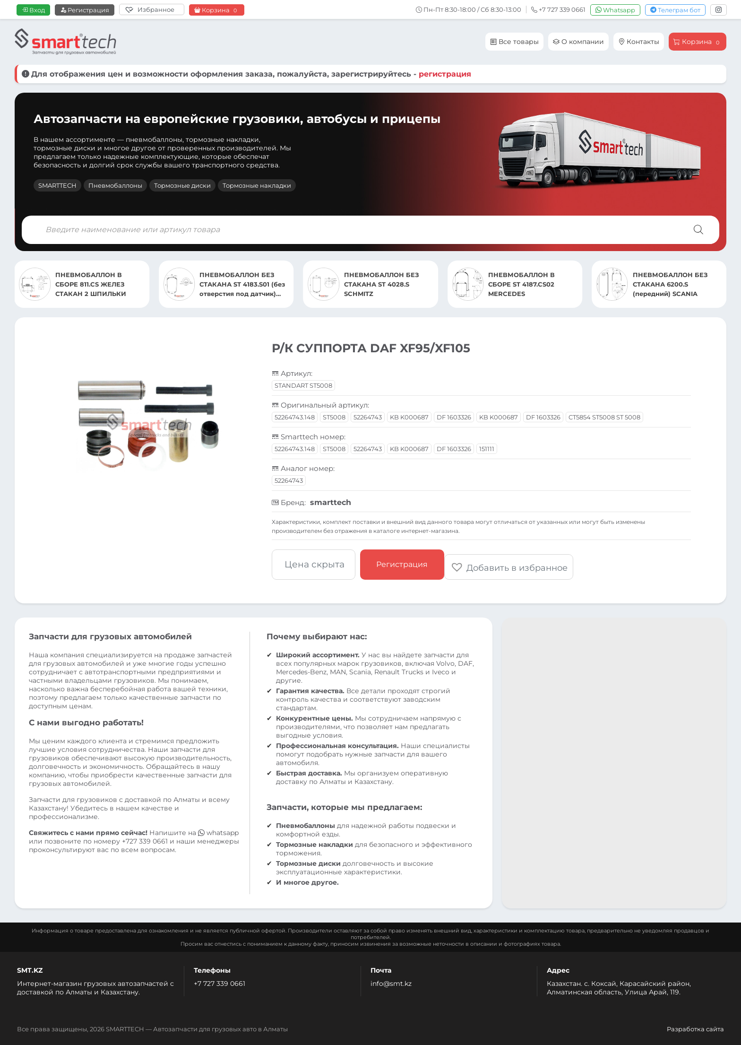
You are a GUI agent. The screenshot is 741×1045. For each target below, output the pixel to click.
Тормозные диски (182, 185)
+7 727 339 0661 (219, 979)
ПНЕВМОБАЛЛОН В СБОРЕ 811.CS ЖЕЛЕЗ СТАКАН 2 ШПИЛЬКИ (234, 284)
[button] (513, 562)
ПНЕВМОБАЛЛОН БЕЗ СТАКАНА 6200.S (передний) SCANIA (92, 284)
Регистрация (84, 10)
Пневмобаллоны (115, 185)
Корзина (216, 10)
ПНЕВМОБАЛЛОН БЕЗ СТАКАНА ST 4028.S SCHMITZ (525, 284)
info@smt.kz (391, 979)
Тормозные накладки (257, 185)
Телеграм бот (675, 10)
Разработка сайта (695, 1024)
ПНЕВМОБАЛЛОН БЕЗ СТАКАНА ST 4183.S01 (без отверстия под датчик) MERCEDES (387, 284)
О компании (578, 41)
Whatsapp (615, 10)
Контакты (638, 41)
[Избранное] (151, 9)
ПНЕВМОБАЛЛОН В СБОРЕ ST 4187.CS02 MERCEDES (666, 284)
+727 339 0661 (145, 836)
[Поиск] (698, 230)
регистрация (445, 74)
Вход (33, 10)
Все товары (514, 41)
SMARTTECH (57, 185)
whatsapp (218, 828)
